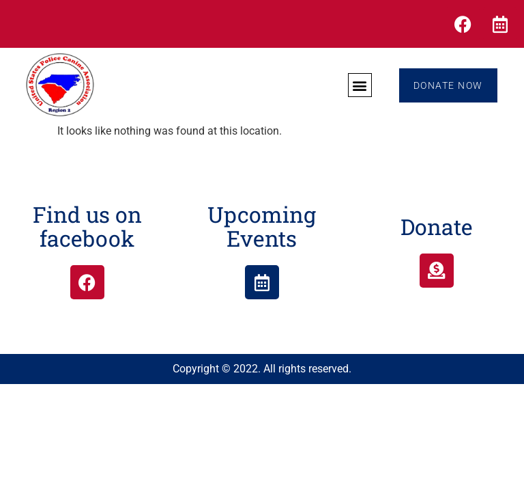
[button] (359, 85)
